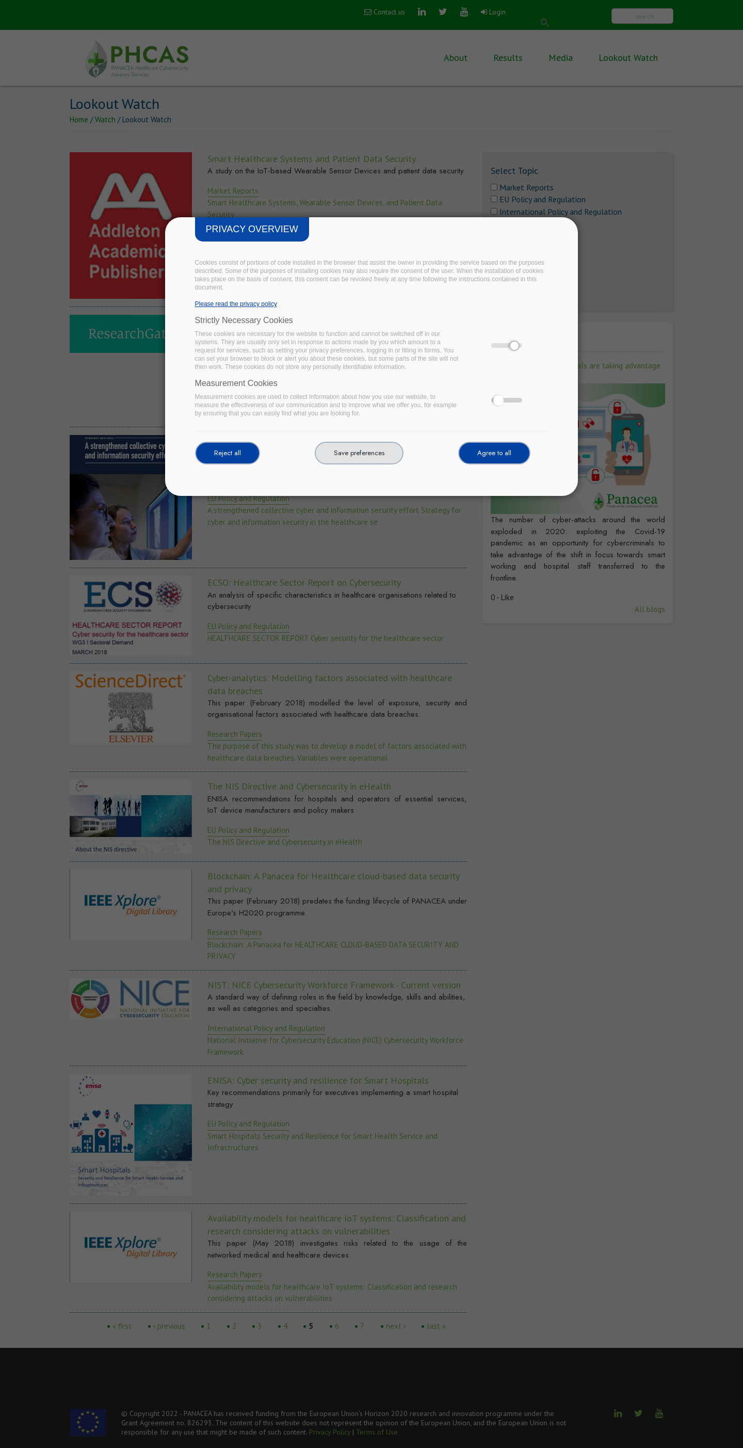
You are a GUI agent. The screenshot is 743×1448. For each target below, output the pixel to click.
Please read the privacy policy (236, 304)
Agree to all (494, 453)
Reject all (227, 453)
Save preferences (359, 453)
